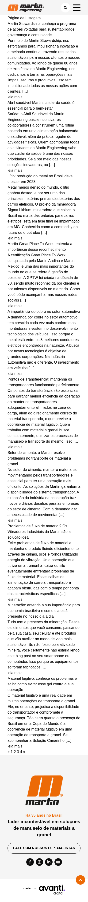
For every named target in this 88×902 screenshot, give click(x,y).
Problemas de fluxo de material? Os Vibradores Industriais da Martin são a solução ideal (39, 531)
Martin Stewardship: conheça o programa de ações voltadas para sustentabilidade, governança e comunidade (42, 29)
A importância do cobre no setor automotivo (44, 312)
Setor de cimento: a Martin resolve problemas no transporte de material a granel (39, 458)
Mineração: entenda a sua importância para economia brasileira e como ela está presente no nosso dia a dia (44, 610)
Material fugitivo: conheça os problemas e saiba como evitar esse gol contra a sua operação (42, 684)
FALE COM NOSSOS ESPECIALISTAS (44, 848)
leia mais (15, 97)
